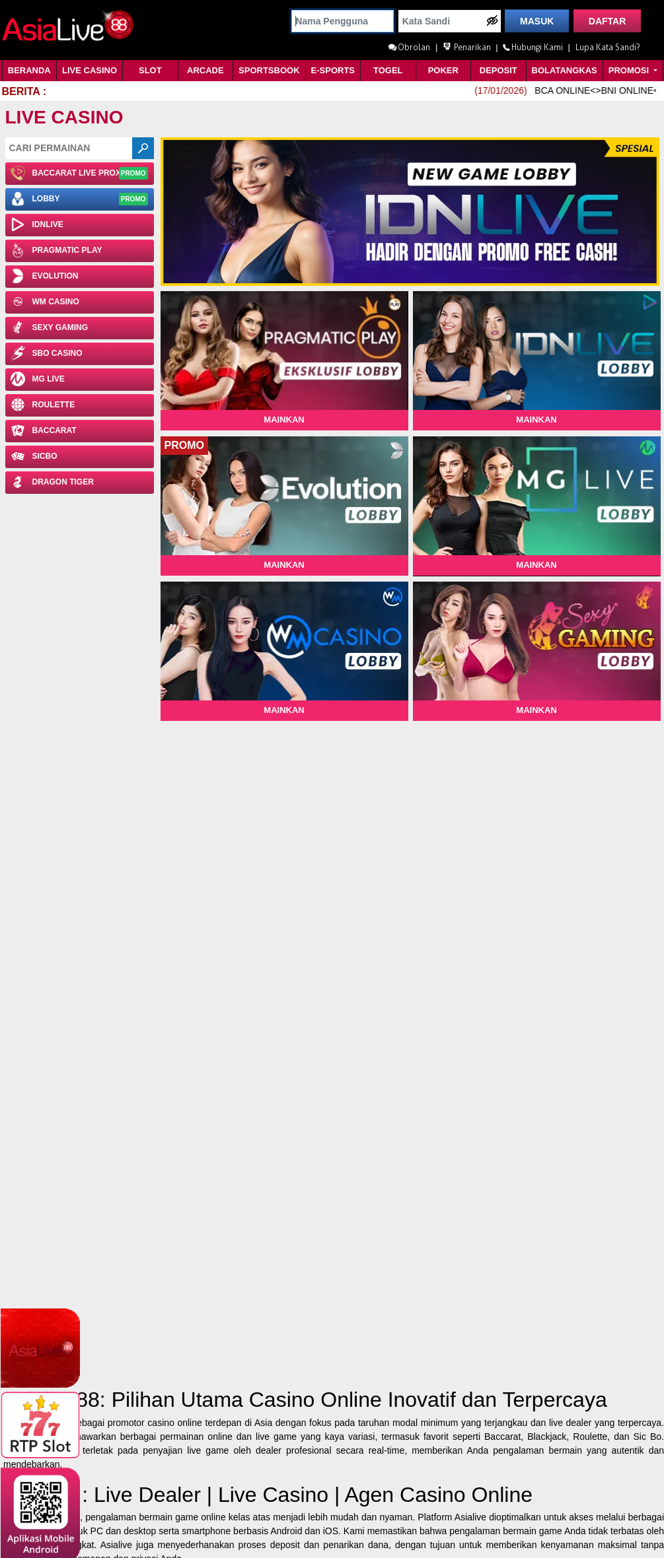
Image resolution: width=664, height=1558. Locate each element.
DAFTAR (607, 21)
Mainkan (284, 419)
